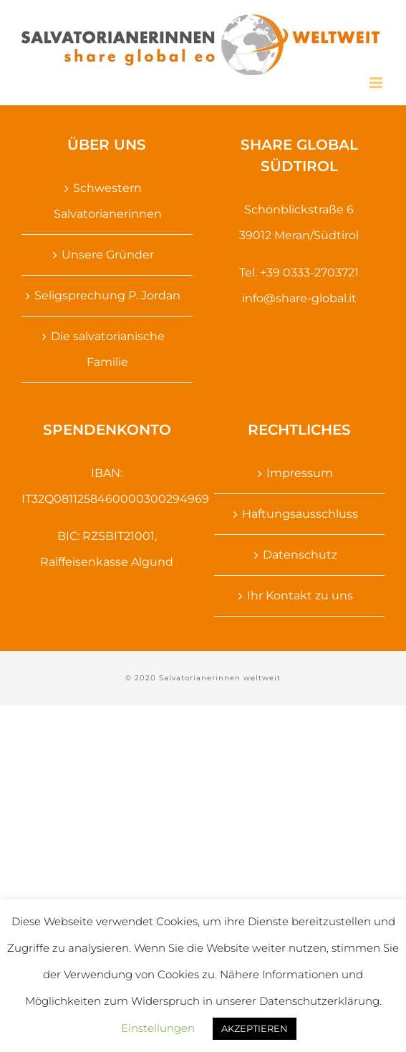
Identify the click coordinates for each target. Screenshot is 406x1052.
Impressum (299, 473)
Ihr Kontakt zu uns (300, 595)
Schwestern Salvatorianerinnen (108, 201)
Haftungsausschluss (300, 514)
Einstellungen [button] (158, 1028)
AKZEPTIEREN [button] (254, 1028)
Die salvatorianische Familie (108, 349)
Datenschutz (300, 554)
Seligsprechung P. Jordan (107, 295)
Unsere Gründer (108, 254)
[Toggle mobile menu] (377, 82)
